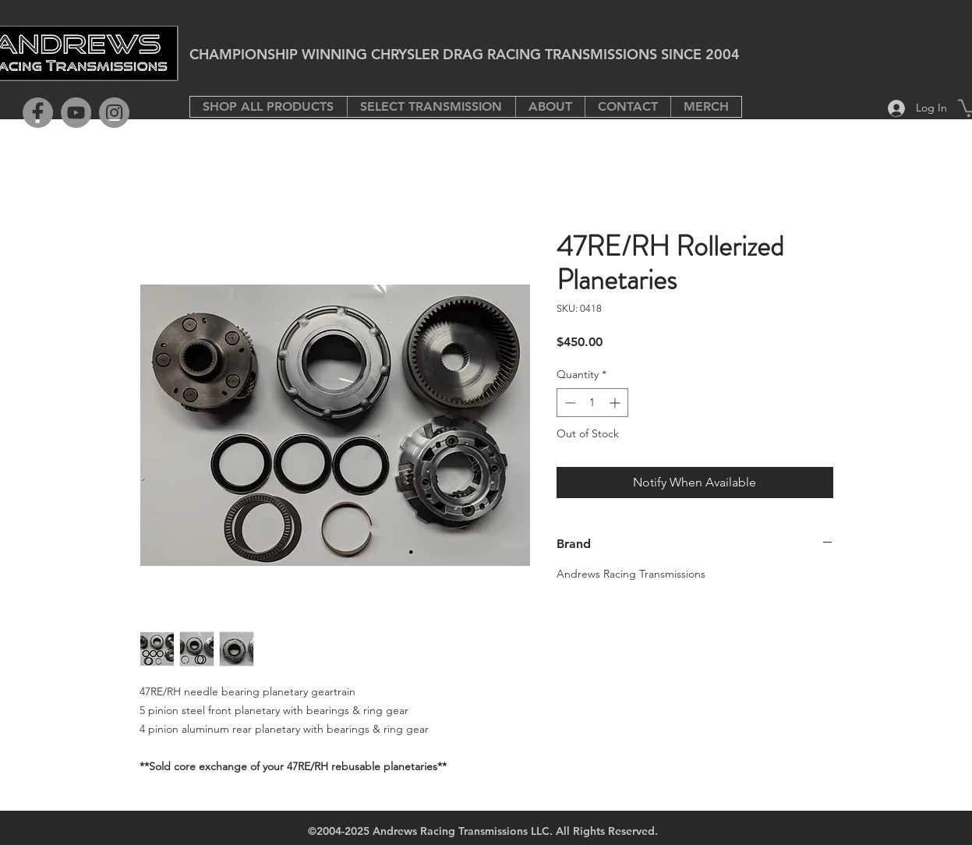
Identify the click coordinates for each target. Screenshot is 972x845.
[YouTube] (76, 112)
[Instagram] (114, 112)
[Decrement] (568, 402)
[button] (431, 107)
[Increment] (616, 402)
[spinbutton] (592, 402)
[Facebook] (38, 112)
